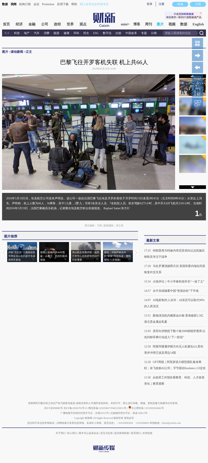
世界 (70, 24)
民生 (86, 33)
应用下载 (63, 4)
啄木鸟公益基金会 (89, 433)
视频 (171, 24)
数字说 (107, 33)
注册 (161, 4)
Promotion (48, 4)
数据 (5, 4)
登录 (149, 4)
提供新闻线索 (121, 433)
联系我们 (136, 433)
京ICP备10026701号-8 (75, 408)
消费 (46, 33)
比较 (118, 33)
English (198, 24)
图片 (160, 24)
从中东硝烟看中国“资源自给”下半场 (176, 290)
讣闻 (154, 33)
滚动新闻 (17, 51)
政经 (57, 24)
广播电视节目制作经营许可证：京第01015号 (85, 413)
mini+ (125, 24)
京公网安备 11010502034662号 (146, 408)
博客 (136, 24)
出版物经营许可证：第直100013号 (128, 413)
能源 (57, 33)
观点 (82, 24)
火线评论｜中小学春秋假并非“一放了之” (178, 281)
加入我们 (72, 433)
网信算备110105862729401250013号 (107, 408)
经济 (19, 24)
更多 (7, 33)
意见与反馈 (106, 433)
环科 (76, 33)
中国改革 (131, 33)
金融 (31, 24)
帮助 (74, 4)
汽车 (37, 33)
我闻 (13, 4)
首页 (6, 24)
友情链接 (147, 433)
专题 (144, 33)
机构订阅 (25, 4)
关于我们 (60, 433)
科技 (17, 33)
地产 (27, 33)
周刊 (148, 24)
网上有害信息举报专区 (94, 4)
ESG (96, 33)
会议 (36, 4)
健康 (66, 33)
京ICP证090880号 (53, 408)
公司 (44, 24)
